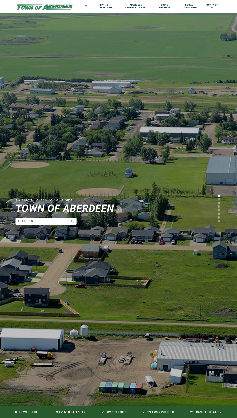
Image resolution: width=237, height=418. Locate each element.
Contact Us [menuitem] (212, 6)
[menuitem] (87, 6)
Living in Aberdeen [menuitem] (105, 6)
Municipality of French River (45, 7)
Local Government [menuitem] (189, 6)
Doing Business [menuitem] (164, 6)
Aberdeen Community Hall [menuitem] (136, 6)
